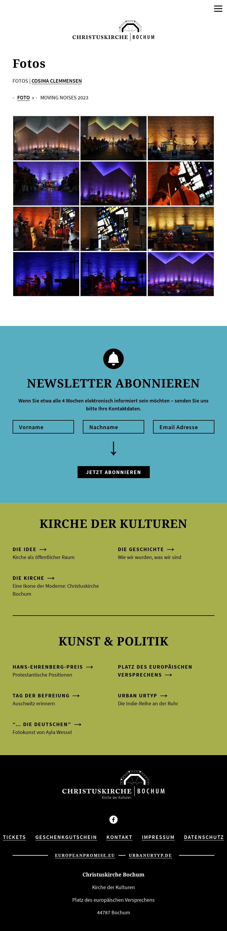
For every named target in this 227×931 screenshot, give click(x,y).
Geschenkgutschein (66, 837)
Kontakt (119, 837)
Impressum (158, 837)
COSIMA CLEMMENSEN (57, 80)
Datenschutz (204, 837)
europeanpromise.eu (85, 855)
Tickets (14, 837)
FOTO (23, 97)
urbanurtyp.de (150, 855)
